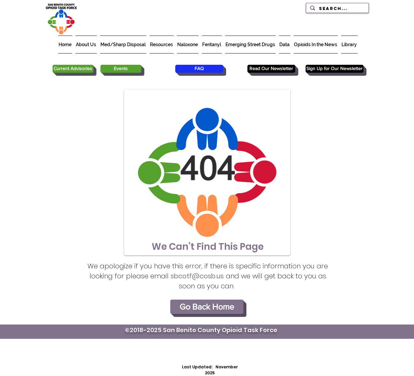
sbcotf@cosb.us (197, 276)
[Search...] (336, 8)
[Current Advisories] (73, 69)
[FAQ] (199, 69)
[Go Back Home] (206, 307)
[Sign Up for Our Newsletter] (334, 69)
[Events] (120, 69)
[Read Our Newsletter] (271, 69)
